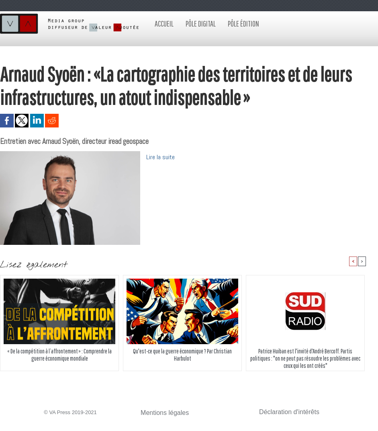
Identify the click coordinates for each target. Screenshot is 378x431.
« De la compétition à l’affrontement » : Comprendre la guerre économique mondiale (59, 356)
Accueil (164, 23)
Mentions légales (160, 413)
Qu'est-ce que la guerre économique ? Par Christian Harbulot (182, 356)
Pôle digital (201, 23)
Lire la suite (162, 157)
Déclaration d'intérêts (283, 413)
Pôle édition (243, 23)
